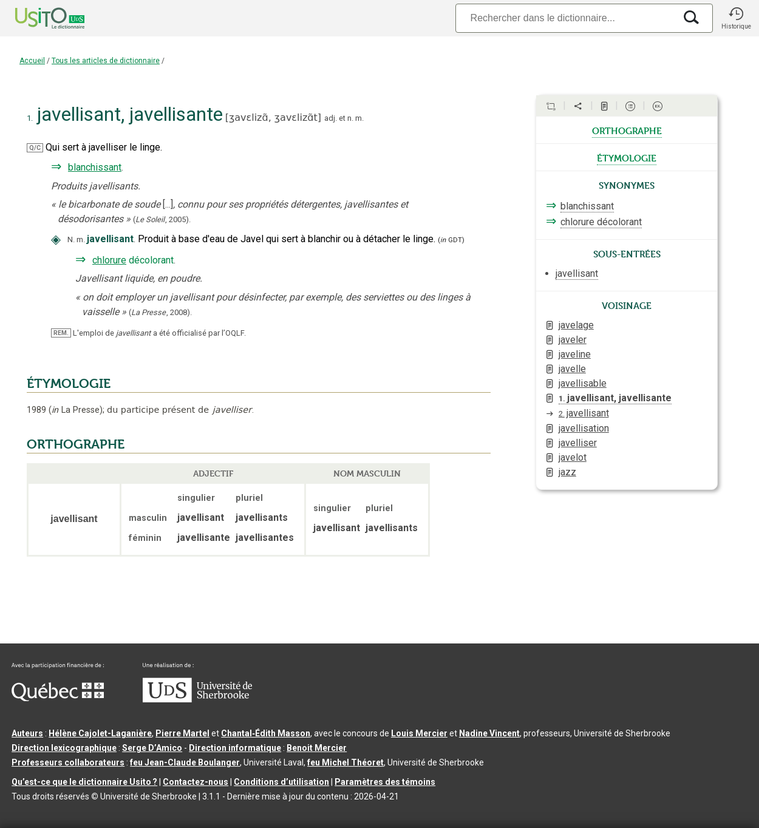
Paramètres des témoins (385, 782)
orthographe (627, 130)
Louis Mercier (419, 733)
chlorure (109, 260)
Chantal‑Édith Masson (265, 733)
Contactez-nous (195, 782)
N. (71, 239)
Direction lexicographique (64, 748)
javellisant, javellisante (615, 398)
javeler (573, 339)
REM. (61, 333)
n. (350, 118)
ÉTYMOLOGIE (69, 383)
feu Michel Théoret (345, 762)
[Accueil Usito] (36, 18)
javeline (575, 354)
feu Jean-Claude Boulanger (185, 762)
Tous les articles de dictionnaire (106, 60)
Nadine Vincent (489, 733)
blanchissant (94, 167)
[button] (736, 18)
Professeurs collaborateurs (68, 762)
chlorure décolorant (601, 222)
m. (359, 118)
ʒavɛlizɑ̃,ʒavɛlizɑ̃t (273, 117)
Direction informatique (235, 748)
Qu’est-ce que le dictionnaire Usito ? (84, 782)
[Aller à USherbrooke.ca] (197, 699)
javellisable (583, 383)
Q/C (35, 148)
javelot (573, 457)
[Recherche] (565, 18)
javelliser (578, 443)
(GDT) (451, 240)
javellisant (584, 413)
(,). (162, 219)
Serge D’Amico (152, 748)
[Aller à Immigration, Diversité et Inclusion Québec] (58, 698)
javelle (572, 369)
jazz (567, 472)
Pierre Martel (182, 733)
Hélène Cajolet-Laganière (100, 733)
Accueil (32, 60)
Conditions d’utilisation (281, 782)
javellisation (584, 428)
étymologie (626, 157)
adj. (330, 118)
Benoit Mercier (317, 748)
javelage (576, 325)
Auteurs (27, 733)
